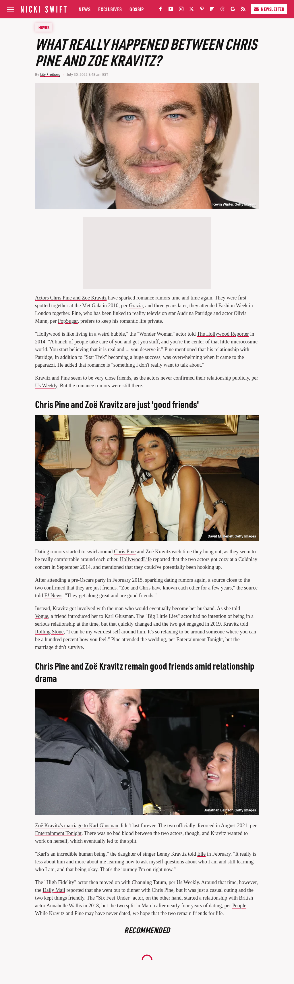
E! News (53, 595)
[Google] (233, 10)
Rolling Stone (49, 632)
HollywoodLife (136, 559)
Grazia (136, 305)
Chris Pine (125, 551)
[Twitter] (191, 10)
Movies (43, 27)
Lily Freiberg (50, 74)
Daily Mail (54, 890)
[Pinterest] (202, 10)
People (239, 905)
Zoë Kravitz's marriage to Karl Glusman (76, 825)
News (84, 9)
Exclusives (110, 9)
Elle (201, 854)
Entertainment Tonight (199, 639)
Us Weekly (46, 385)
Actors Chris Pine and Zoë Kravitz (71, 298)
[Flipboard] (212, 10)
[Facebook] (160, 10)
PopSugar (68, 321)
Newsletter (269, 9)
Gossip (136, 9)
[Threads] (222, 10)
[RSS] (243, 10)
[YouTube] (171, 10)
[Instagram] (181, 10)
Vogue (41, 616)
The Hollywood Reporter (223, 334)
